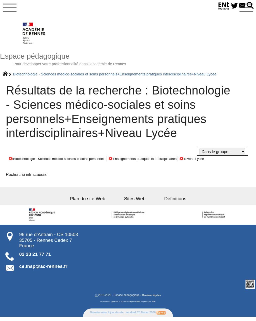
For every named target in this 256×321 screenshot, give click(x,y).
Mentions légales (151, 299)
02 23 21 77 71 (35, 258)
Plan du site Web (95, 202)
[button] (249, 6)
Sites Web (135, 202)
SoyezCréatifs (135, 306)
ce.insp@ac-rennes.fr (43, 270)
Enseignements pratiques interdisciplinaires (168, 163)
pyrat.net (114, 306)
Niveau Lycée (225, 163)
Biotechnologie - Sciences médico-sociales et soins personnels (68, 163)
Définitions (167, 202)
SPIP (155, 306)
